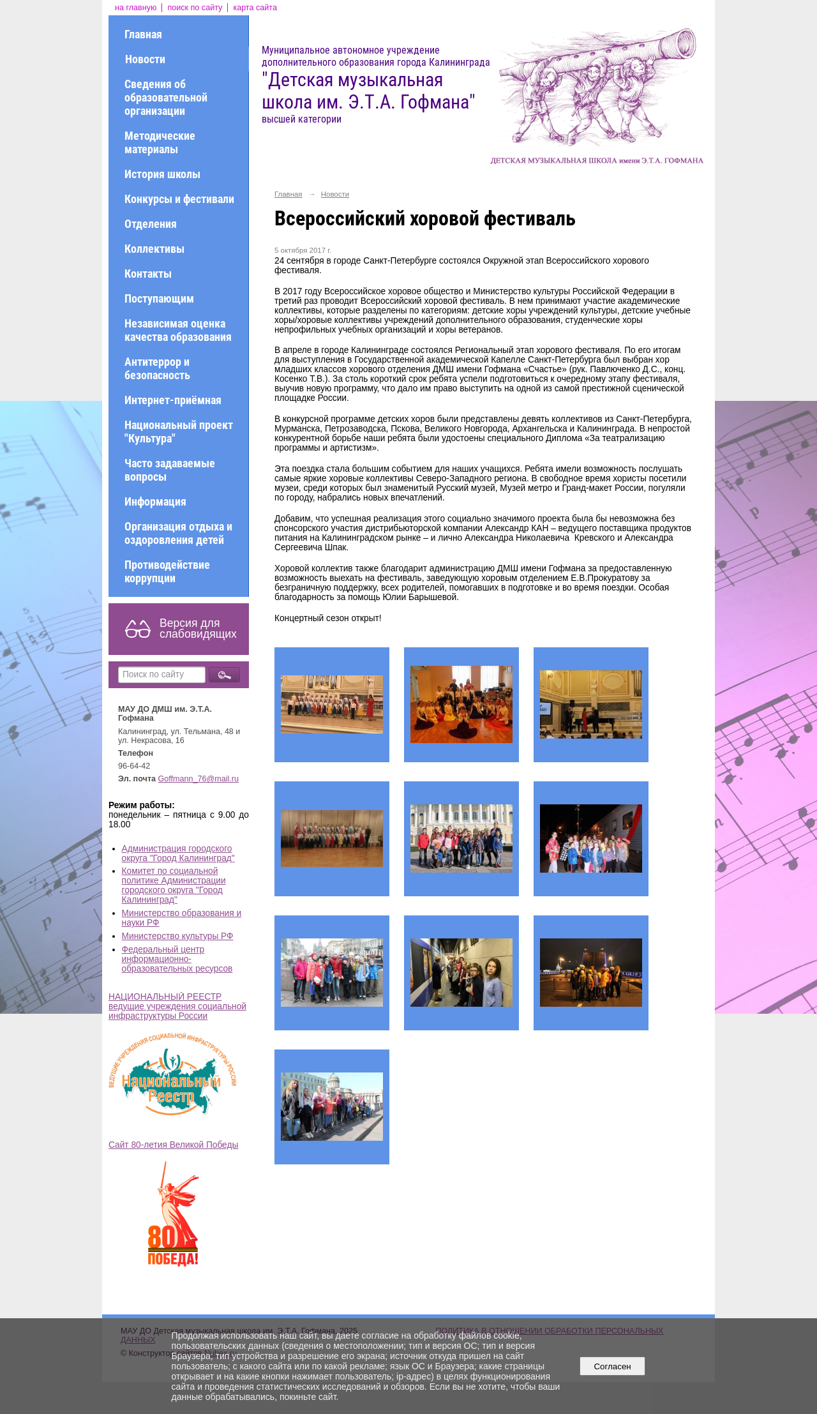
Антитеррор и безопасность (157, 368)
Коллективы (154, 248)
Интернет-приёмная (172, 400)
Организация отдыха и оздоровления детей (178, 533)
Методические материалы (159, 142)
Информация (155, 501)
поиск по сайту (194, 7)
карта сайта (255, 7)
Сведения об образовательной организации (165, 97)
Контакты (148, 273)
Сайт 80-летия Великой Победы (173, 1145)
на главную (135, 7)
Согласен (612, 1366)
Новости (145, 59)
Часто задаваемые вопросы (169, 469)
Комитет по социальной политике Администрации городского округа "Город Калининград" (174, 885)
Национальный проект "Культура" (178, 431)
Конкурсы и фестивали (179, 199)
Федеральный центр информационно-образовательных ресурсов (177, 959)
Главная (143, 34)
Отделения (150, 223)
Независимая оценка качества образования (178, 330)
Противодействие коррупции (167, 571)
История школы (162, 174)
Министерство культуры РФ (178, 936)
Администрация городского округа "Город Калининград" (178, 853)
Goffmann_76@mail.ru (198, 778)
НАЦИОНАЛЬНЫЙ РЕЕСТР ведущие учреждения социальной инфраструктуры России (177, 1006)
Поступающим (159, 298)
